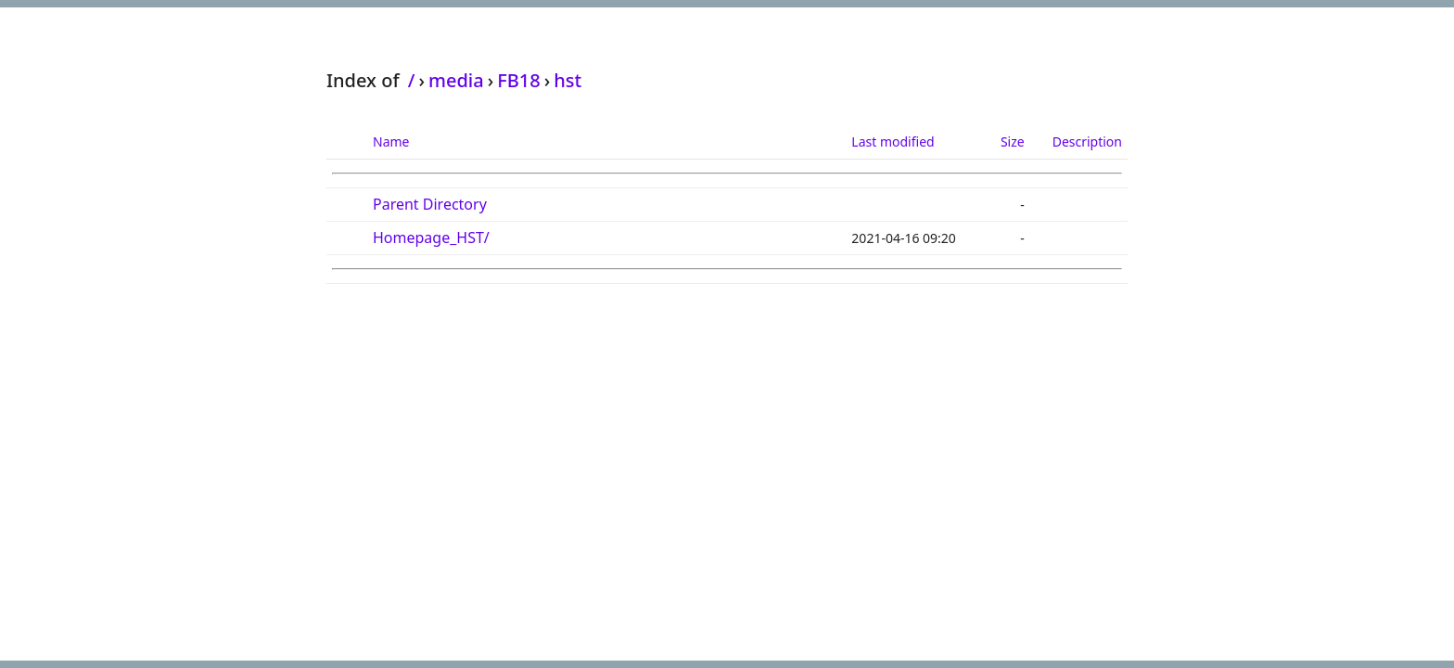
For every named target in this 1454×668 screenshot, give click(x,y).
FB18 (519, 80)
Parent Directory (430, 204)
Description (1087, 141)
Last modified (892, 141)
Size (1013, 141)
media (456, 80)
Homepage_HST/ (431, 237)
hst (567, 80)
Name (391, 141)
